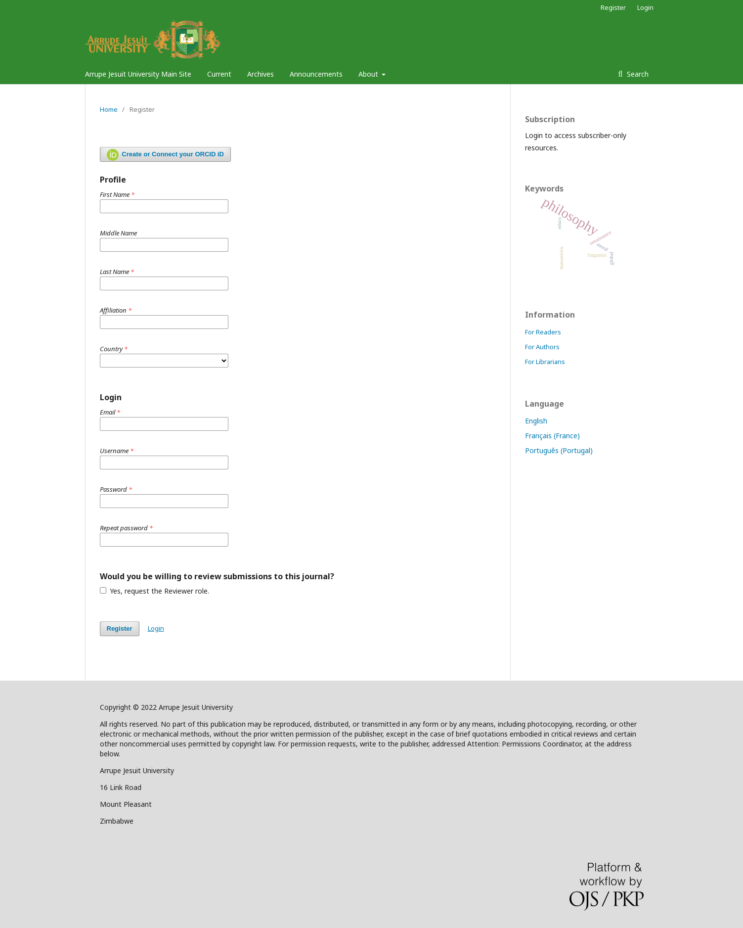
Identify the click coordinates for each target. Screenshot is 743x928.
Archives (260, 74)
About (369, 74)
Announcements (316, 74)
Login (645, 7)
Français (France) (552, 435)
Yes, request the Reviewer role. (155, 591)
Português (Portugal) (559, 450)
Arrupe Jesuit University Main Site (138, 74)
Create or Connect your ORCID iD (165, 155)
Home (109, 109)
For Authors (542, 346)
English (536, 420)
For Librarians (545, 361)
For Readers (543, 331)
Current (219, 74)
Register (613, 7)
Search (637, 74)
